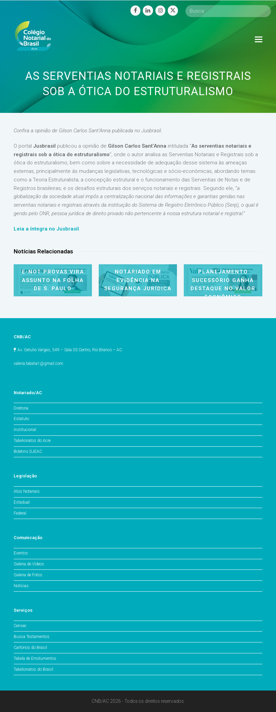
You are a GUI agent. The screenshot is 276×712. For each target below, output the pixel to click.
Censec (20, 625)
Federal (20, 513)
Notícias (21, 585)
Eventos (21, 553)
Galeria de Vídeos (29, 564)
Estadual (22, 502)
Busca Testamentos (32, 636)
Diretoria (21, 408)
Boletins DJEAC (28, 451)
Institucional (25, 429)
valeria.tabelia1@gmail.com (38, 363)
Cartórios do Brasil (30, 647)
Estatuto (21, 418)
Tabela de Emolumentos (35, 658)
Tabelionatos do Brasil (33, 669)
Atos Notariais (27, 491)
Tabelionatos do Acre (32, 440)
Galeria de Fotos (28, 575)
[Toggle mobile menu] (258, 39)
